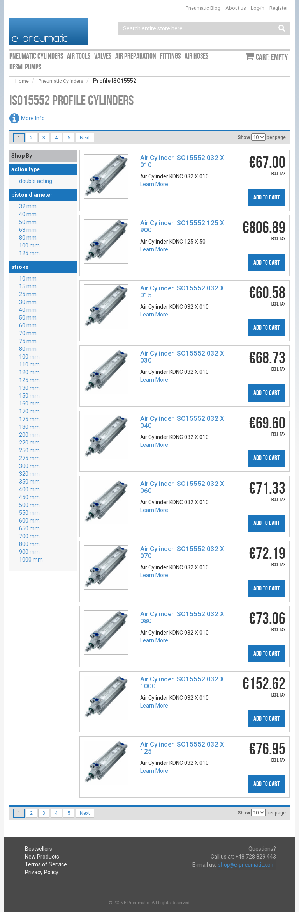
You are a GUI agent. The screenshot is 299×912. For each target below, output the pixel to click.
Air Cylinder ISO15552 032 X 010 (182, 161)
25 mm (28, 294)
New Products (42, 856)
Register (278, 8)
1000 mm (31, 559)
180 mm (29, 427)
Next (85, 137)
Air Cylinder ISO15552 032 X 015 (182, 291)
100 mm (29, 245)
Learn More (154, 184)
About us (235, 8)
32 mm (28, 206)
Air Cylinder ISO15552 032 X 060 (182, 487)
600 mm (29, 520)
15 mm (28, 286)
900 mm (29, 552)
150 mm (29, 396)
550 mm (29, 513)
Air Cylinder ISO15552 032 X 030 (182, 356)
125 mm (29, 253)
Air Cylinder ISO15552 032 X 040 (182, 421)
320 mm (29, 474)
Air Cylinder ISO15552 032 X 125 (182, 747)
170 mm (29, 411)
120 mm (29, 372)
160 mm (29, 403)
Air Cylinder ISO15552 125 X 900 (182, 226)
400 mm (29, 489)
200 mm (29, 435)
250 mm (29, 450)
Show (243, 137)
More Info (33, 118)
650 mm (29, 528)
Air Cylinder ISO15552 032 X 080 (182, 617)
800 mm (29, 544)
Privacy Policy (41, 872)
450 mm (29, 497)
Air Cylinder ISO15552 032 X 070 (182, 552)
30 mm (28, 302)
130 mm (29, 388)
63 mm (28, 230)
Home (22, 81)
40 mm (28, 214)
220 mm (29, 442)
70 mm (28, 333)
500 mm (29, 505)
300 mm (29, 466)
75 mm (28, 341)
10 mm (28, 279)
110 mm (29, 364)
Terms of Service (46, 864)
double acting (35, 181)
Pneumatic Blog (203, 8)
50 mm (28, 222)
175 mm (29, 419)
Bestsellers (38, 849)
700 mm (29, 536)
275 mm (29, 458)
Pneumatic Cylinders (61, 81)
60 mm (28, 325)
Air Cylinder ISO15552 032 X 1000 (182, 682)
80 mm (28, 238)
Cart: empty (272, 57)
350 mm (29, 481)
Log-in (257, 8)
